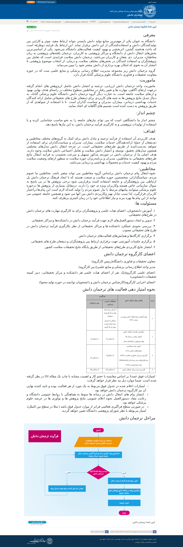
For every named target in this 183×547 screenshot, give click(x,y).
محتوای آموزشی (104, 22)
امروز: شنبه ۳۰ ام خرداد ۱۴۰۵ (46, 2)
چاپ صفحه (31, 27)
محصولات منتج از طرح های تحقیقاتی (75, 22)
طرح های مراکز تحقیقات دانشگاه (50, 22)
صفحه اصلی (152, 2)
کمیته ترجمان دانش (138, 22)
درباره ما (151, 22)
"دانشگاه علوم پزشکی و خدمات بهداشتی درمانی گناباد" (123, 539)
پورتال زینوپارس (140, 542)
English (30, 2)
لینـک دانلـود (37, 522)
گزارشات (93, 22)
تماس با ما (34, 22)
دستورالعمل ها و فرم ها (120, 22)
